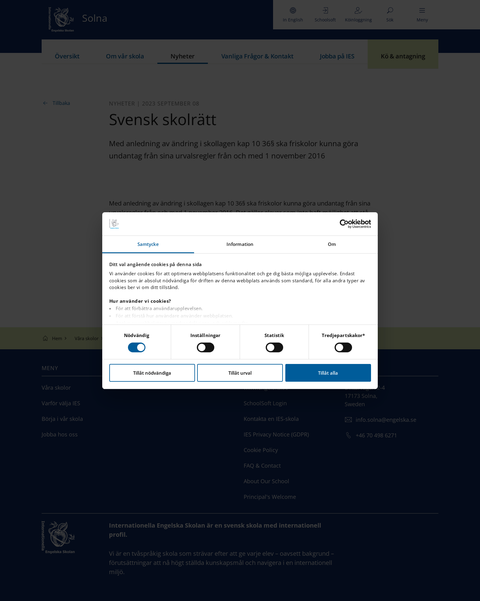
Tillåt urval (240, 373)
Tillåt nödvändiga (152, 373)
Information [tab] (240, 244)
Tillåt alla (328, 373)
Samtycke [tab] (148, 244)
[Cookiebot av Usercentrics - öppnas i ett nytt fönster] (344, 223)
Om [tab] (332, 244)
